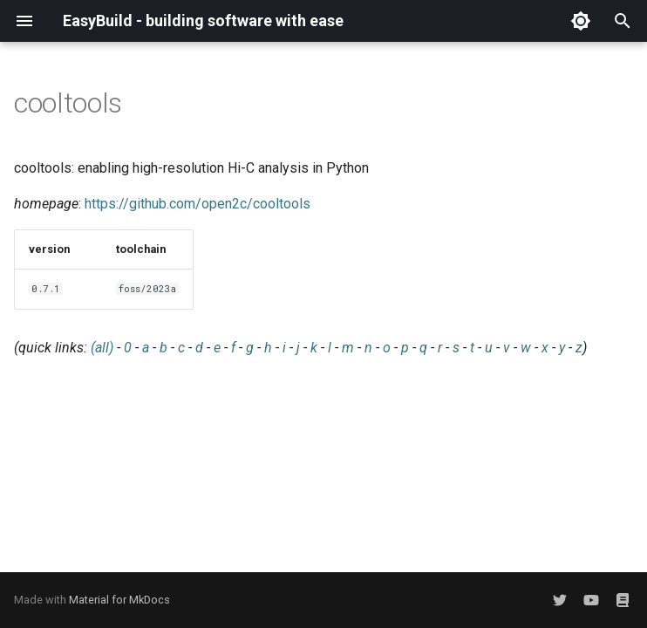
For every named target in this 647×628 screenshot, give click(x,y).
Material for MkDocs (119, 599)
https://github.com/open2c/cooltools (197, 203)
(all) (102, 347)
